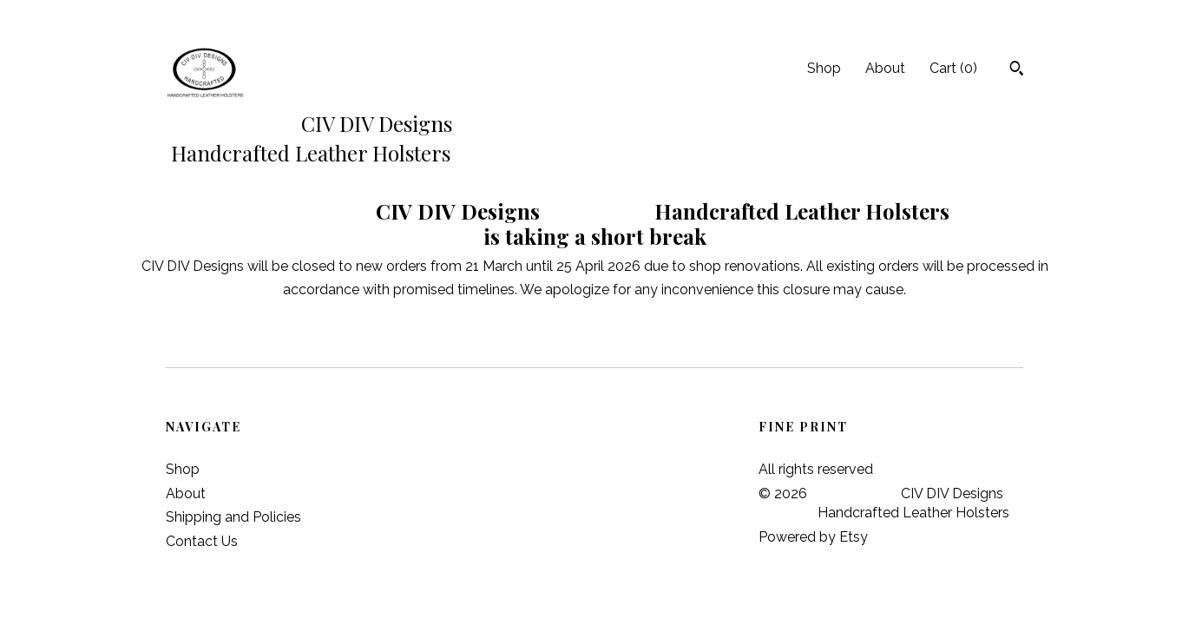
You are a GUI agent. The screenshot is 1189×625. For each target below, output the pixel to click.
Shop (824, 68)
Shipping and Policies (233, 517)
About (885, 68)
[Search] (1016, 70)
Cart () (953, 68)
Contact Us (202, 541)
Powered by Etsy (813, 537)
